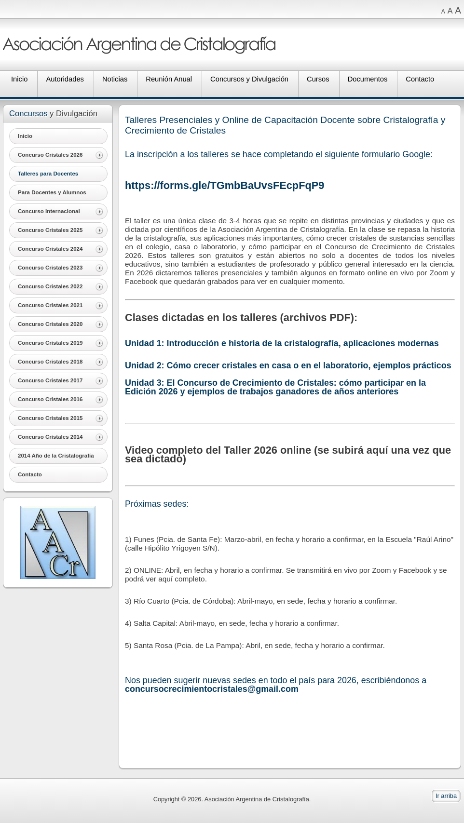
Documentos (368, 79)
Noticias (114, 79)
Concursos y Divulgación (249, 79)
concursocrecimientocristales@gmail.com (212, 689)
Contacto (420, 79)
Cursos (318, 79)
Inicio (19, 79)
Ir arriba (446, 795)
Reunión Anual (169, 79)
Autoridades (65, 79)
